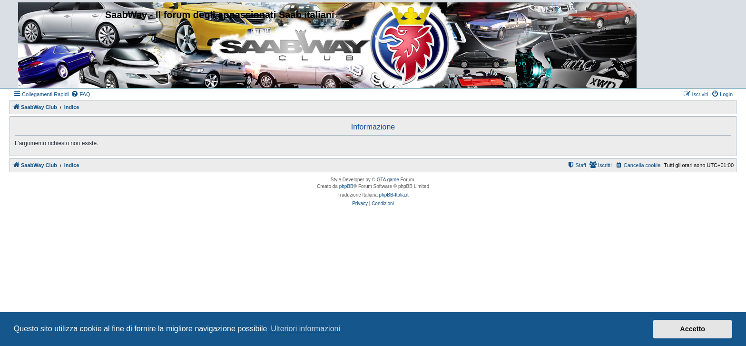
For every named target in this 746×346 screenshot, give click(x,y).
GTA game (388, 179)
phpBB (346, 186)
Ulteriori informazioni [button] (305, 329)
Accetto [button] (692, 329)
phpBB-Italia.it (394, 195)
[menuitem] (80, 94)
